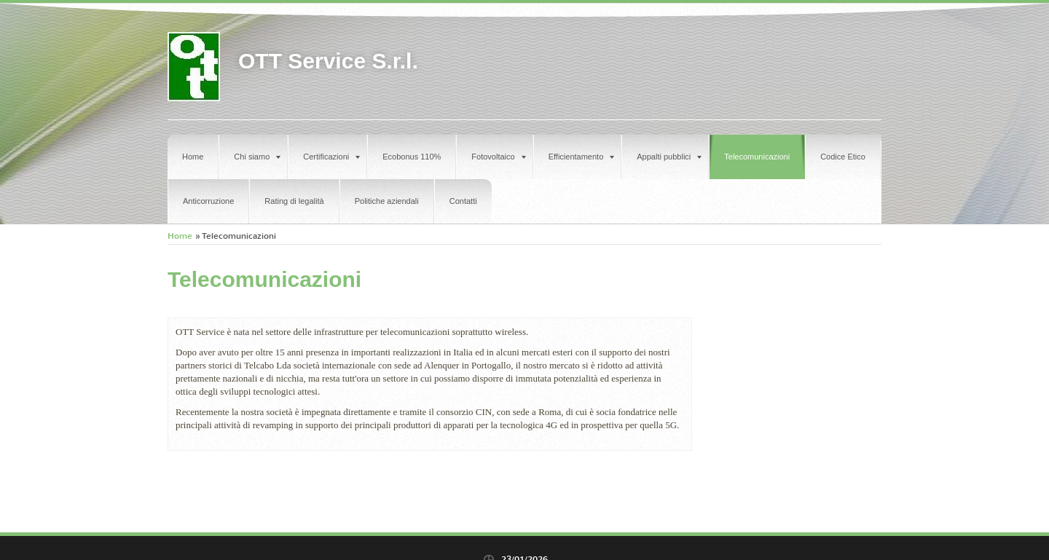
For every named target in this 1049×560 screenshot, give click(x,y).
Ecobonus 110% (411, 156)
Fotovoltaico (498, 156)
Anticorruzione (208, 201)
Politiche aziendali (387, 201)
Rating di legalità (293, 201)
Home (192, 156)
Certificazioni (331, 156)
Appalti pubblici (669, 156)
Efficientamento (582, 156)
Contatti (463, 201)
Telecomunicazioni (757, 156)
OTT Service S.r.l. (328, 61)
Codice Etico (842, 156)
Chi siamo (257, 156)
